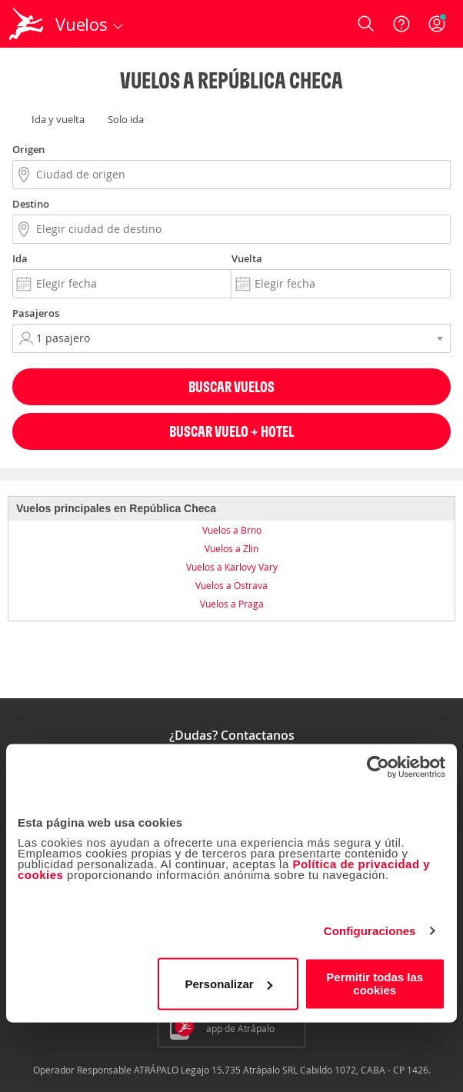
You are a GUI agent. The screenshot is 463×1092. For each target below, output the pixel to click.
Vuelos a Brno (231, 530)
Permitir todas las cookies (374, 983)
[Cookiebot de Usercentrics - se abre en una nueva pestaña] (378, 766)
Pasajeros (35, 313)
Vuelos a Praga (232, 604)
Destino (30, 204)
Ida (20, 258)
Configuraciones (370, 930)
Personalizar (228, 983)
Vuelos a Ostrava (231, 585)
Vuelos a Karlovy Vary (232, 567)
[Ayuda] (401, 24)
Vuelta (247, 258)
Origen (28, 149)
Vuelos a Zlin (231, 548)
